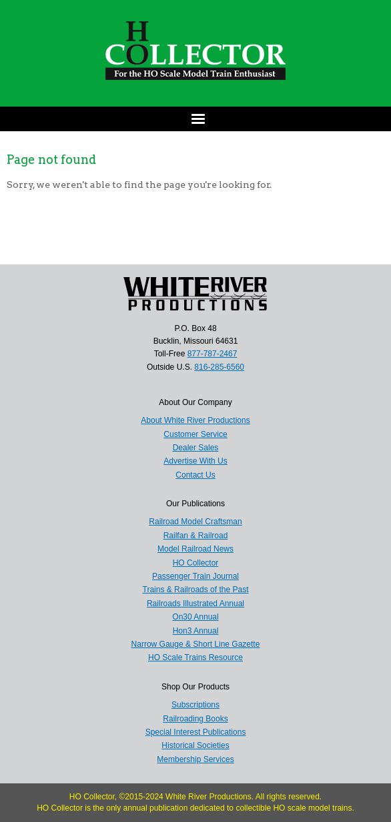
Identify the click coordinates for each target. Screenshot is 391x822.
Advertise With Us (195, 461)
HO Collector (196, 563)
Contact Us (195, 475)
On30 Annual (195, 616)
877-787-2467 (212, 353)
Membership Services (195, 759)
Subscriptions (195, 704)
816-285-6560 (219, 367)
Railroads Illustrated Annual (195, 603)
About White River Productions (195, 420)
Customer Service (195, 434)
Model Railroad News (195, 549)
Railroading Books (195, 718)
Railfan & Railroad (195, 535)
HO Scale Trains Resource (195, 657)
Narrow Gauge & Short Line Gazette (195, 644)
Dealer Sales (196, 447)
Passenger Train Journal (195, 576)
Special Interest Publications (195, 732)
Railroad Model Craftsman (195, 521)
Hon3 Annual (196, 630)
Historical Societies (195, 745)
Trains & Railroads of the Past (196, 589)
